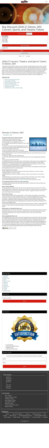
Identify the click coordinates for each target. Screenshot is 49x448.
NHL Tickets (7, 417)
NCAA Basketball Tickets (25, 415)
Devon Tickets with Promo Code (12, 82)
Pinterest (8, 388)
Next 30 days (5, 42)
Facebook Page (23, 179)
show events (24, 56)
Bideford (5, 277)
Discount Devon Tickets (10, 81)
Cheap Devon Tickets (9, 86)
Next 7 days (4, 40)
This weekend (5, 37)
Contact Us (9, 378)
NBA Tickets (13, 415)
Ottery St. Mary (7, 281)
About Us (8, 377)
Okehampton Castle (7, 135)
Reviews (45, 417)
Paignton (6, 282)
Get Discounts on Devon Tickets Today (13, 87)
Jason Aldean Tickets (10, 400)
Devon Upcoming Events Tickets (12, 79)
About (7, 414)
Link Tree (8, 385)
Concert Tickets (36, 417)
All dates (5, 36)
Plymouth (6, 283)
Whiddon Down (7, 290)
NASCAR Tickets (9, 403)
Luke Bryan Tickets (10, 402)
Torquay (5, 288)
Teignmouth (6, 286)
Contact (27, 414)
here (22, 142)
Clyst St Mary (6, 278)
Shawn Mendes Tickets (11, 397)
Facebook (8, 382)
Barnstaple (6, 275)
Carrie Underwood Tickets (11, 405)
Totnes (5, 289)
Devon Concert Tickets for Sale (12, 85)
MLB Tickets (26, 417)
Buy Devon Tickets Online (10, 83)
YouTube (8, 386)
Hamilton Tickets (9, 398)
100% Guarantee (36, 414)
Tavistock (6, 285)
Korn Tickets (8, 395)
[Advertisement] (24, 120)
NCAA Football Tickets (40, 415)
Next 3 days (4, 39)
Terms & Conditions (17, 414)
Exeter (5, 279)
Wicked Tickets (9, 406)
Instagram (8, 380)
